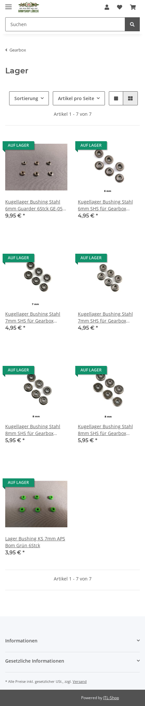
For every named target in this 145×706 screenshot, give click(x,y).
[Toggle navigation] (8, 4)
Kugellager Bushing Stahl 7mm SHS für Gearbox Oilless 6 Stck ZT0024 (105, 317)
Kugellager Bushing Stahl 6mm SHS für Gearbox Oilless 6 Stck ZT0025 (105, 205)
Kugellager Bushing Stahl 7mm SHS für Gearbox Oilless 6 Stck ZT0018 (32, 317)
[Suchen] (65, 24)
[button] (107, 7)
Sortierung (26, 98)
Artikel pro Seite (76, 98)
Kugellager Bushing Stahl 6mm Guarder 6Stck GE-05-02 (34, 205)
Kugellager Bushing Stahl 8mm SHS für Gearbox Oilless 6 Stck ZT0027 (105, 430)
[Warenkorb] (133, 7)
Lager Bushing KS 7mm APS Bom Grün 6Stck (35, 541)
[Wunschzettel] (119, 7)
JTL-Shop (111, 697)
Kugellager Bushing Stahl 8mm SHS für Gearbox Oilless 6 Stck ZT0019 (32, 430)
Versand (80, 681)
